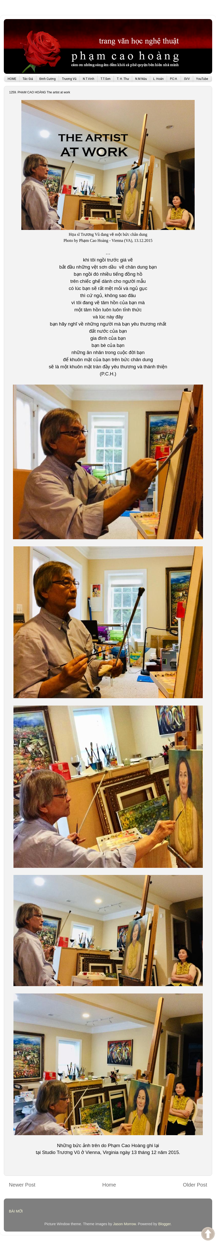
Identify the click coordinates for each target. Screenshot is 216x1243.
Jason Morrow (124, 1224)
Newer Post (22, 1185)
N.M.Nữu (141, 79)
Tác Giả (28, 79)
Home (109, 1185)
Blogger (164, 1224)
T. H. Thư (123, 79)
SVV (187, 79)
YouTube (202, 79)
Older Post (195, 1185)
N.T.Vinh (88, 79)
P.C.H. (174, 79)
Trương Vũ (69, 79)
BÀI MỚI (16, 1211)
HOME (12, 79)
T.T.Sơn (106, 79)
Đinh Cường (47, 79)
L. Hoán (158, 79)
